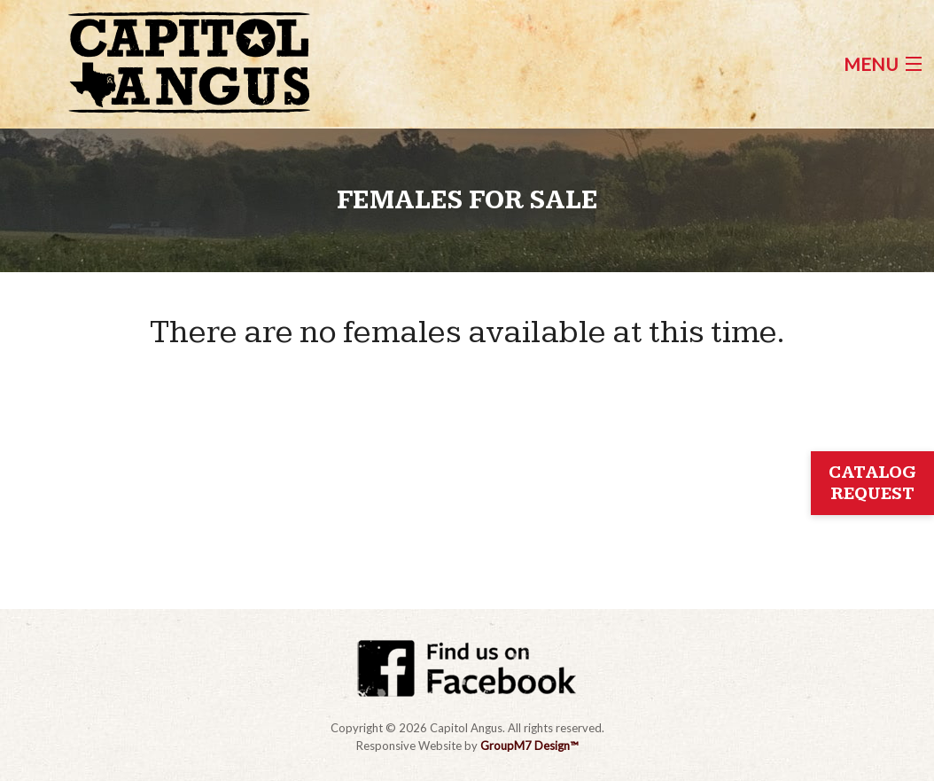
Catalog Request (872, 483)
